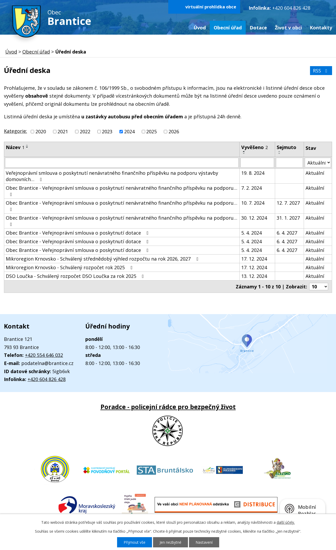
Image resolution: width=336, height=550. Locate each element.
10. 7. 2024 (252, 203)
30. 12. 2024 (254, 218)
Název (15, 147)
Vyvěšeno (254, 147)
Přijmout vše (134, 542)
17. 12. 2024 (254, 259)
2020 (40, 131)
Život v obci (288, 27)
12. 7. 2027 (288, 203)
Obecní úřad (228, 27)
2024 (129, 131)
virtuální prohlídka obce (210, 7)
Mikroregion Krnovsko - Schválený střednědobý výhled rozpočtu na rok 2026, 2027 (103, 259)
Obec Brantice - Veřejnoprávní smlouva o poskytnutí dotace (78, 233)
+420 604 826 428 (291, 8)
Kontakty (321, 27)
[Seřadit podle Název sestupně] (27, 147)
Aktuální (315, 173)
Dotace (258, 27)
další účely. (286, 522)
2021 (62, 131)
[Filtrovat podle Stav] (318, 162)
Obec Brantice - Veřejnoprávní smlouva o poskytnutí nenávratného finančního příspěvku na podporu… (121, 191)
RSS (321, 70)
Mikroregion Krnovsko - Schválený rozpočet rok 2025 (70, 267)
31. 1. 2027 (288, 218)
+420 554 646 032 (44, 355)
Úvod (199, 27)
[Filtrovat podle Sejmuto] (289, 163)
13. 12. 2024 (254, 276)
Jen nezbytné (170, 542)
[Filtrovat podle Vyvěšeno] (257, 163)
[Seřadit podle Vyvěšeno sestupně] (244, 153)
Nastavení (204, 542)
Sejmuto (286, 147)
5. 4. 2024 (251, 233)
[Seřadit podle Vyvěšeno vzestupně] (244, 151)
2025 (151, 131)
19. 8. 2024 (252, 173)
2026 (174, 131)
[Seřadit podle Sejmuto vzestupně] (279, 151)
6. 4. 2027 (287, 233)
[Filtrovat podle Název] (122, 163)
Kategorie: (15, 131)
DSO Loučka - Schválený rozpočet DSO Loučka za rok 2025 (76, 276)
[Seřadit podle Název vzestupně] (27, 145)
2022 (85, 131)
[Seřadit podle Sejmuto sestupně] (279, 153)
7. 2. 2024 (251, 188)
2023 (107, 131)
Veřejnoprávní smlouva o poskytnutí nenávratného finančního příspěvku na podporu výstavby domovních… (112, 176)
